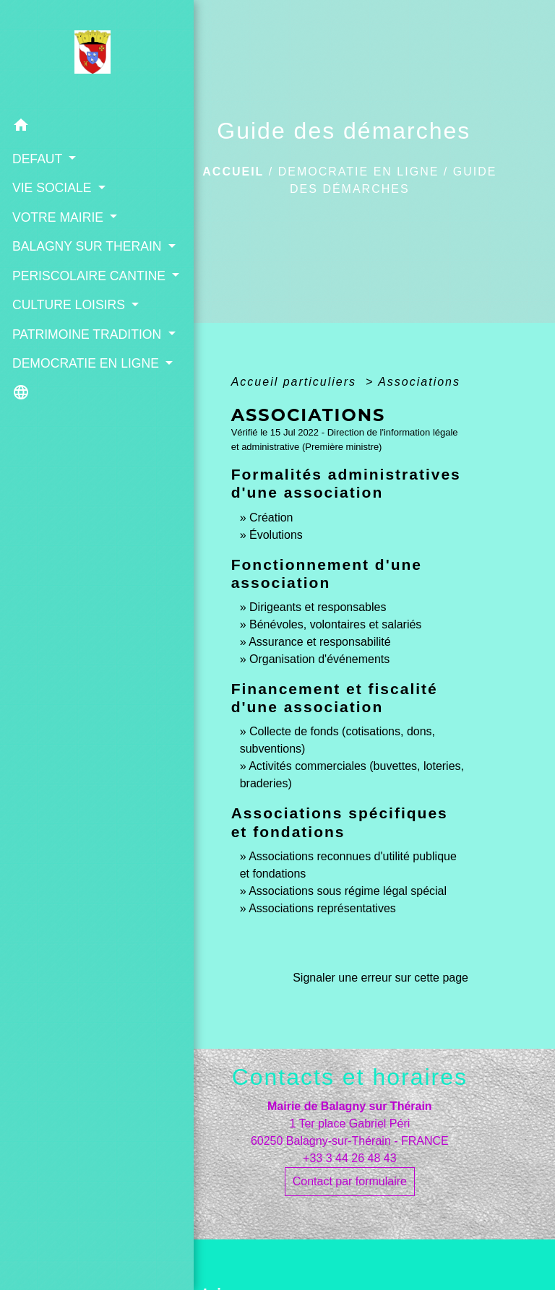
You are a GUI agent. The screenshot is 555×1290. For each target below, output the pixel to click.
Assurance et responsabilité (320, 642)
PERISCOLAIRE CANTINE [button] (58, 303)
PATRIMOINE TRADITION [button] (49, 400)
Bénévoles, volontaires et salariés (335, 624)
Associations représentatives (322, 908)
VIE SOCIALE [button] (52, 187)
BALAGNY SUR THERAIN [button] (56, 255)
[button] (72, 127)
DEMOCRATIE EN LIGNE (358, 171)
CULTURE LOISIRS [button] (67, 342)
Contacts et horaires (350, 1077)
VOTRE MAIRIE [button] (58, 216)
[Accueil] (72, 55)
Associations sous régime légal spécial (348, 891)
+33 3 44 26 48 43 (349, 1158)
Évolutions (276, 535)
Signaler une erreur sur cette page (380, 977)
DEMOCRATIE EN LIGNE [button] (63, 448)
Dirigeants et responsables (317, 607)
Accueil (233, 171)
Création (271, 517)
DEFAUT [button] (37, 158)
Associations (419, 382)
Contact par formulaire (350, 1181)
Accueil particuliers (296, 382)
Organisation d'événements (319, 659)
